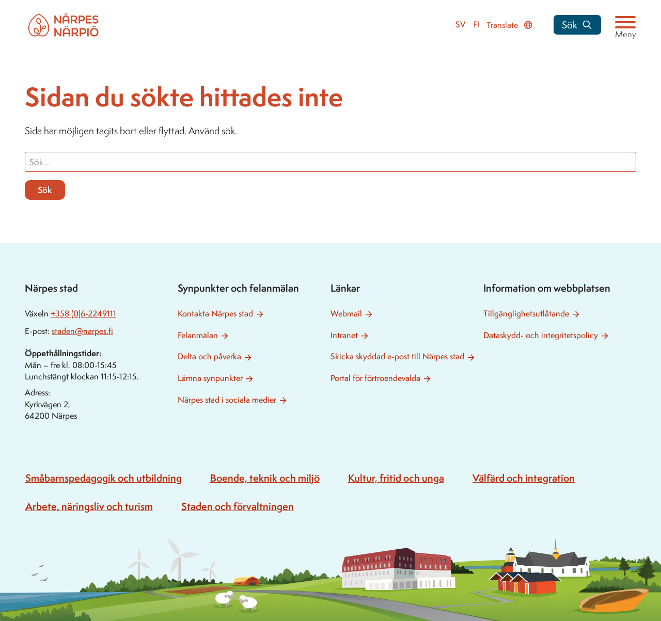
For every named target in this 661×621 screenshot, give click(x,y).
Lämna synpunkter (210, 378)
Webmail (346, 313)
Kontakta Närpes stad (215, 313)
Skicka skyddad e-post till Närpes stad (397, 356)
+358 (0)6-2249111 (83, 313)
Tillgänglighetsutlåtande (526, 313)
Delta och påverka (209, 356)
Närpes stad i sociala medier (227, 399)
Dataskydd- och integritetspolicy (540, 335)
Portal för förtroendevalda (375, 378)
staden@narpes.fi (82, 331)
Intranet (344, 335)
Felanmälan (198, 335)
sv (460, 24)
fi (477, 24)
